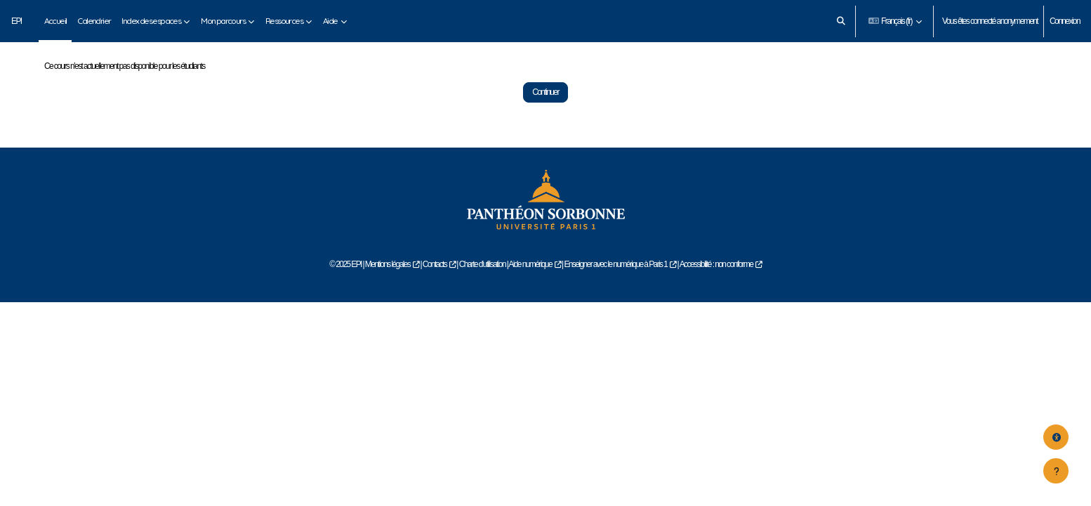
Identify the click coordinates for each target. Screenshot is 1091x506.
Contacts (435, 297)
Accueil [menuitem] (55, 20)
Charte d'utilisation (482, 297)
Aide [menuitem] (330, 20)
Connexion (1065, 21)
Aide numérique (530, 297)
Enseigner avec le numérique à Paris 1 (615, 297)
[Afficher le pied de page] (1056, 471)
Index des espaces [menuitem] (150, 20)
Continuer (545, 125)
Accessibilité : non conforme (716, 297)
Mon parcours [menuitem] (223, 20)
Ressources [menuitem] (284, 20)
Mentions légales (387, 297)
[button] (840, 21)
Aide (6, 318)
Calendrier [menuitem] (93, 20)
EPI (16, 21)
